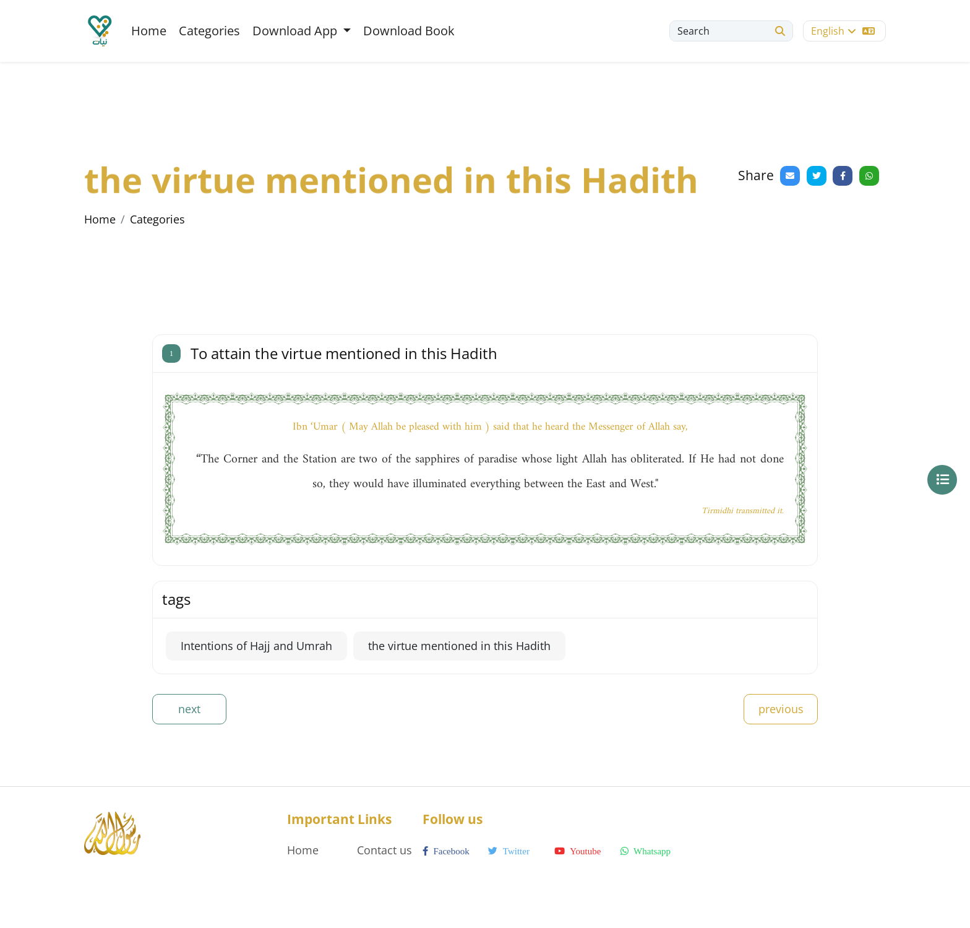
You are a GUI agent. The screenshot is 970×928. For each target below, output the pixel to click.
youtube (577, 851)
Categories (209, 30)
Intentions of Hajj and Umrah (256, 645)
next (189, 708)
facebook (446, 851)
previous (781, 708)
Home (148, 30)
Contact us (384, 850)
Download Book (409, 30)
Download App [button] (296, 30)
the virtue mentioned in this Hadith (459, 645)
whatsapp (645, 851)
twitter (509, 851)
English (843, 31)
